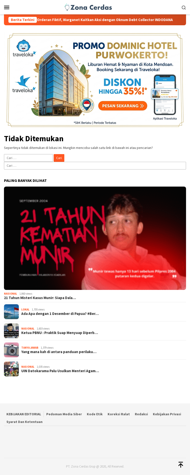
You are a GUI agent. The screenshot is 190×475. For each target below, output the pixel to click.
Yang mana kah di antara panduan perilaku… (58, 352)
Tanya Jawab (29, 347)
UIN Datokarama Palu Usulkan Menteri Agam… (60, 371)
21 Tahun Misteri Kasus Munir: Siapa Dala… (40, 298)
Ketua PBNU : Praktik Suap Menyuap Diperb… (59, 333)
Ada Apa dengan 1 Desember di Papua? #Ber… (60, 313)
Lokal (25, 309)
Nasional (10, 293)
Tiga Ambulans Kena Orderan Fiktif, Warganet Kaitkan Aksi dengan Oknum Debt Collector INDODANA (93, 20)
